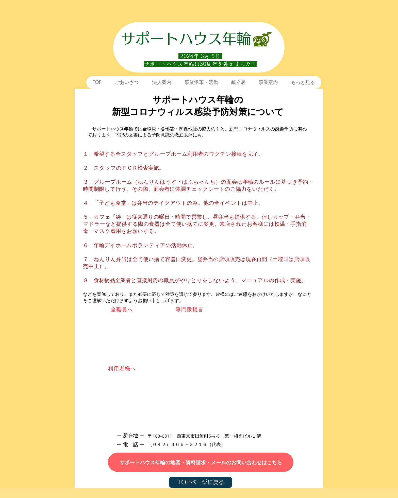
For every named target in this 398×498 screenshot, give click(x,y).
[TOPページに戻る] (200, 482)
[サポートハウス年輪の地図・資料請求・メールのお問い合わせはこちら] (200, 462)
